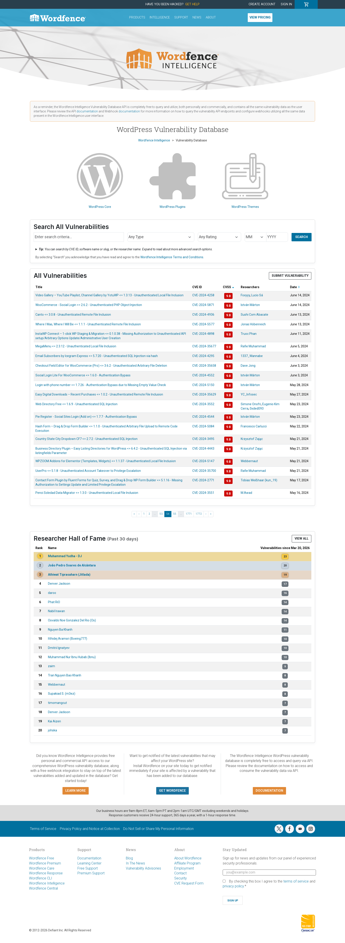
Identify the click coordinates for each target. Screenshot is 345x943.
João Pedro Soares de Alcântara (72, 565)
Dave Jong (248, 365)
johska (52, 730)
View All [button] (301, 538)
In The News (135, 863)
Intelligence (160, 17)
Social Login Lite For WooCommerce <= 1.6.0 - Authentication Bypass (82, 375)
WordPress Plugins (172, 181)
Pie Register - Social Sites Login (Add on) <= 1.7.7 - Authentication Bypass (86, 416)
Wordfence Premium (45, 863)
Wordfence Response (46, 873)
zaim (51, 666)
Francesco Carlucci (254, 426)
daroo (52, 593)
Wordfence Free (41, 858)
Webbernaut (249, 461)
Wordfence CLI (40, 878)
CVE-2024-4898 (203, 333)
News (197, 17)
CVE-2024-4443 (203, 448)
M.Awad (246, 492)
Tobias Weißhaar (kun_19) (259, 480)
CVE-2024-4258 (203, 295)
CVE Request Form (189, 883)
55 (174, 513)
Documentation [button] (269, 791)
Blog (129, 858)
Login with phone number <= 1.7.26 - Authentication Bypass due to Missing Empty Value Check (100, 385)
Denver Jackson (59, 583)
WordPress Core (100, 181)
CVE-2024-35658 (204, 365)
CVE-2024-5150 (203, 385)
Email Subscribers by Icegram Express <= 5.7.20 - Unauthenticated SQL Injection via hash (96, 356)
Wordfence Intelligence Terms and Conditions (171, 257)
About (211, 17)
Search (301, 237)
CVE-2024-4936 (203, 314)
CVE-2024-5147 (203, 461)
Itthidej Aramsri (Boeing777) (67, 638)
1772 (199, 513)
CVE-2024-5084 (203, 426)
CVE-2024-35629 (204, 394)
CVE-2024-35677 (204, 346)
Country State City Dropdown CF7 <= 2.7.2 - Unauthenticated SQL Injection (86, 439)
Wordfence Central (43, 888)
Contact (180, 873)
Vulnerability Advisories (143, 868)
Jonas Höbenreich (253, 324)
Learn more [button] (75, 791)
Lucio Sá (257, 295)
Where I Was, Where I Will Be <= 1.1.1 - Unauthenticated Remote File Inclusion (88, 324)
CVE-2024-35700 (204, 470)
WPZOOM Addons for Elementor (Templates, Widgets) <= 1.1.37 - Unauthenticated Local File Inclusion (105, 461)
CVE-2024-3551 (203, 492)
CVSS (228, 287)
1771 (189, 513)
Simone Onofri (251, 404)
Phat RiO (54, 602)
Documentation (89, 858)
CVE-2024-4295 (203, 356)
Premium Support (91, 873)
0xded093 (257, 408)
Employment (184, 868)
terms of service (296, 881)
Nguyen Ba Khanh (60, 629)
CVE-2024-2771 (203, 480)
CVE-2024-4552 (203, 375)
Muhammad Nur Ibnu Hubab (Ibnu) (72, 657)
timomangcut (57, 703)
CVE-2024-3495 (203, 439)
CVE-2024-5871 (203, 305)
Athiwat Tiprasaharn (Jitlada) (69, 574)
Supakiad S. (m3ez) (61, 693)
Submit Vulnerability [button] (290, 276)
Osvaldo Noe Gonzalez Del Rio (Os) (72, 620)
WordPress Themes (245, 181)
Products (137, 17)
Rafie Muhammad (253, 346)
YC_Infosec (249, 394)
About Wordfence (188, 858)
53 (161, 513)
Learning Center (89, 863)
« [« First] (134, 513)
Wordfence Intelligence (47, 883)
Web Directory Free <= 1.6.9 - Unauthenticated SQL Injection (76, 404)
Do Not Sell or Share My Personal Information (158, 829)
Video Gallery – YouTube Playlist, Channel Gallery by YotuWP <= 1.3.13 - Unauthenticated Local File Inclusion (109, 295)
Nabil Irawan (56, 611)
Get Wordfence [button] (172, 791)
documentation (87, 111)
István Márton (250, 305)
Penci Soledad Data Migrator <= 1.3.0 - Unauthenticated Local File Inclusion (86, 492)
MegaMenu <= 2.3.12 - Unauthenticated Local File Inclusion (75, 346)
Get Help (192, 4)
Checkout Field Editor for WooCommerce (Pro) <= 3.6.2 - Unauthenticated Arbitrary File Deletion (101, 365)
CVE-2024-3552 (203, 404)
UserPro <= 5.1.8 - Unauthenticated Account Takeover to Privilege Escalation (88, 470)
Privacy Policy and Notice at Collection (90, 829)
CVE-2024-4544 (203, 416)
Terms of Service (43, 829)
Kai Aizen (54, 721)
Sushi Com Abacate (254, 314)
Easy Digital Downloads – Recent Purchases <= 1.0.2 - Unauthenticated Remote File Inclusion (99, 394)
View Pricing (260, 17)
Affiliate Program (187, 863)
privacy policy (233, 886)
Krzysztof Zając (252, 439)
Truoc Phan (249, 333)
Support (181, 17)
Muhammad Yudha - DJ (65, 556)
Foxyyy (245, 295)
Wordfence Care (41, 868)
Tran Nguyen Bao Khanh (64, 675)
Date (295, 287)
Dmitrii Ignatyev (59, 648)
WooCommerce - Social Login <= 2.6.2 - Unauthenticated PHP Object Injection (88, 305)
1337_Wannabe (252, 356)
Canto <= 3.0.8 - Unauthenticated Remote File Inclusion (73, 314)
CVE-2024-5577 (203, 324)
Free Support (87, 868)
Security (180, 878)
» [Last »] (210, 513)
